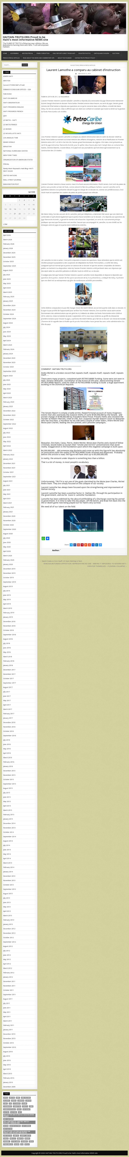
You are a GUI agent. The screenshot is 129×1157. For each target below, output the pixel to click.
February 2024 (8, 349)
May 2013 (7, 907)
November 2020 (9, 520)
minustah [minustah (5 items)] (20, 1139)
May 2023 (7, 389)
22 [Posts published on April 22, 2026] (20, 214)
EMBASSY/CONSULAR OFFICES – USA (17, 89)
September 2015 (9, 784)
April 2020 (7, 551)
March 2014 (7, 863)
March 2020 (7, 555)
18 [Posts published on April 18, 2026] (34, 209)
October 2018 (8, 630)
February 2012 (8, 972)
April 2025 (7, 288)
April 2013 (7, 911)
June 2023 (7, 384)
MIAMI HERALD (9, 142)
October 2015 (8, 779)
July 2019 (6, 591)
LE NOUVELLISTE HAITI (12, 133)
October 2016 (8, 731)
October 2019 (8, 577)
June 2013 (7, 902)
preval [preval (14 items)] (31, 1141)
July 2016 (6, 740)
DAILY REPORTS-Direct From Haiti (64, 53)
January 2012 (8, 977)
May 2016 (7, 749)
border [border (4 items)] (14, 1101)
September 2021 (9, 476)
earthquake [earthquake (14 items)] (26, 1109)
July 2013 (6, 898)
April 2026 (7, 235)
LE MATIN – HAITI (10, 120)
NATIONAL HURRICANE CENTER (15, 151)
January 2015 (8, 819)
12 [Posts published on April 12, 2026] (6, 209)
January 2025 (8, 301)
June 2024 (7, 332)
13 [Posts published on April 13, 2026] (10, 209)
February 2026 (8, 244)
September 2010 (9, 1047)
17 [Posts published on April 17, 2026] (29, 209)
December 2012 (9, 929)
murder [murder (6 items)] (27, 1139)
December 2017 (9, 670)
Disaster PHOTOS (84, 53)
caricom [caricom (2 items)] (28, 1101)
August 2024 (8, 323)
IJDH (5, 116)
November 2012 (9, 933)
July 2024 (6, 327)
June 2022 (7, 437)
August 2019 (8, 586)
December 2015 (9, 771)
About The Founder (65, 58)
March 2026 (7, 239)
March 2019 (7, 608)
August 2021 (8, 481)
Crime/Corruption (42, 53)
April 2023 (7, 393)
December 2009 (9, 1087)
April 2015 (7, 806)
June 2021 (7, 490)
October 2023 (8, 367)
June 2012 (7, 955)
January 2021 (8, 512)
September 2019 (9, 582)
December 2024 (9, 305)
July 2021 (6, 485)
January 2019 (8, 617)
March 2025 (7, 292)
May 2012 (7, 959)
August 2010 (8, 1051)
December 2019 (9, 569)
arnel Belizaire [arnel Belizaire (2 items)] (25, 1098)
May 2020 (7, 547)
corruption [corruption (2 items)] (16, 1106)
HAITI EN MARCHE (10, 98)
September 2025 (9, 266)
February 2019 (8, 613)
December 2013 (9, 876)
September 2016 (9, 735)
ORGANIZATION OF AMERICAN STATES (18, 160)
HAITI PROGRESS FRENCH (13, 111)
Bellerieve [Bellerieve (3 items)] (7, 1101)
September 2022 (9, 424)
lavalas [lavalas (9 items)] (6, 1139)
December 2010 (9, 1034)
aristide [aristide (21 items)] (11, 1098)
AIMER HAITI (8, 76)
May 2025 (7, 283)
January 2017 (8, 718)
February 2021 (8, 507)
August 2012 (8, 946)
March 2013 (7, 915)
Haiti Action (7, 94)
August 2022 (8, 428)
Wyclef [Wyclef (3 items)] (27, 1144)
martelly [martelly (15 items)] (12, 1139)
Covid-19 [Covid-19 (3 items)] (25, 1106)
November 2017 (9, 674)
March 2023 (7, 397)
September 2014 (9, 836)
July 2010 (6, 1056)
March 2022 (7, 450)
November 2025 (9, 257)
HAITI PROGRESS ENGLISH (13, 107)
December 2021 (9, 463)
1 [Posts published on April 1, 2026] (19, 200)
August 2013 (8, 893)
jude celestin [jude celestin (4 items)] (7, 1136)
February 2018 (8, 661)
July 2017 (6, 692)
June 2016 (7, 744)
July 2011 (6, 1003)
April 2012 (7, 964)
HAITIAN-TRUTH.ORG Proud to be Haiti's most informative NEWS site (25, 38)
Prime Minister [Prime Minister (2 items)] (8, 1144)
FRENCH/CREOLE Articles (11, 58)
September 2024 (9, 318)
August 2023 (8, 375)
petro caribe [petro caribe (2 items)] (15, 1141)
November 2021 (9, 468)
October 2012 (8, 937)
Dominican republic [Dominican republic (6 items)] (9, 1109)
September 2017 (9, 683)
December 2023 (9, 358)
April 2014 (7, 858)
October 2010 (8, 1043)
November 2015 (9, 775)
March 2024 (7, 345)
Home (5, 53)
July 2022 (6, 433)
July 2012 (6, 951)
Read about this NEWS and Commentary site (38, 58)
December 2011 (9, 981)
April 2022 (7, 446)
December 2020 (9, 516)
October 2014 (8, 832)
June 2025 (7, 279)
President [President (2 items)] (24, 1141)
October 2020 (8, 525)
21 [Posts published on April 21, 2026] (15, 214)
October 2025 (8, 261)
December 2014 (9, 823)
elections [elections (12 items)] (13, 1112)
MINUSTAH (7, 146)
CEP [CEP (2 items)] (10, 1104)
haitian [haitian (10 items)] (6, 1126)
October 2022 (8, 419)
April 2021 (7, 498)
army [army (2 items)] (17, 1098)
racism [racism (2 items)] (17, 1144)
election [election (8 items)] (6, 1112)
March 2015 (7, 810)
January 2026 (8, 248)
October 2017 (8, 678)
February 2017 (8, 713)
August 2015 (8, 788)
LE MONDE (7, 129)
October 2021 (8, 472)
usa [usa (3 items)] (22, 1144)
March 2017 (7, 709)
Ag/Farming (14, 53)
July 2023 (6, 380)
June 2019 (7, 595)
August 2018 (8, 639)
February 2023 (8, 402)
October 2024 (8, 314)
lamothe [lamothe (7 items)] (16, 1136)
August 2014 (8, 841)
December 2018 (9, 621)
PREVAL (6, 164)
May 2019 (7, 599)
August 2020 (8, 534)
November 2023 (9, 362)
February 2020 (8, 560)
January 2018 (8, 665)
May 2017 (7, 700)
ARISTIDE (6, 81)
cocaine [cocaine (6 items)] (24, 1104)
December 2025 (9, 253)
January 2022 (8, 459)
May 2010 (7, 1065)
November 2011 (9, 986)
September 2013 (9, 889)
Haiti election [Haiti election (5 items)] (8, 1129)
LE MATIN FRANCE (10, 124)
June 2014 (7, 850)
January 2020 (8, 564)
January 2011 (8, 1030)
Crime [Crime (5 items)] (31, 1106)
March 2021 (7, 503)
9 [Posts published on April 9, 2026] (24, 205)
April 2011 (7, 1016)
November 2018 (9, 626)
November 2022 (9, 415)
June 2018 (7, 648)
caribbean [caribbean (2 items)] (21, 1101)
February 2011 (8, 1025)
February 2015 (8, 814)
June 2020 (7, 542)
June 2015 (7, 797)
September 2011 (9, 994)
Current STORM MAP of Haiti (14, 85)
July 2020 (6, 538)
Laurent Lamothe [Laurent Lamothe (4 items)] (25, 1136)
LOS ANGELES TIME (10, 138)
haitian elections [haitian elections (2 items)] (15, 1126)
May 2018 (7, 652)
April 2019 (7, 604)
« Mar (5, 224)
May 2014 (7, 854)
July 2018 (6, 643)
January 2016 (8, 766)
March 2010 (7, 1073)
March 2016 (7, 757)
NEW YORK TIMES (10, 155)
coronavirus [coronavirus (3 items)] (7, 1106)
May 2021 (7, 494)
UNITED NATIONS (10, 175)
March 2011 (7, 1021)
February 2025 (8, 296)
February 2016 (8, 762)
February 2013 (8, 920)
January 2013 (8, 924)
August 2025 (8, 270)
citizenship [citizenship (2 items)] (16, 1104)
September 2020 (9, 529)
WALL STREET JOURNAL (12, 180)
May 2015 (7, 801)
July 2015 (6, 792)
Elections (115, 53)
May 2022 (7, 441)
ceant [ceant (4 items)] (5, 1104)
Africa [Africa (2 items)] (5, 1098)
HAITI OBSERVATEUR (11, 102)
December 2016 (9, 722)
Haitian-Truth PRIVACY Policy (85, 58)
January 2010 (8, 1082)
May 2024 (7, 336)
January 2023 (8, 406)
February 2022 (8, 455)
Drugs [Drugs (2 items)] (19, 1109)
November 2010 (9, 1038)
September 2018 (9, 634)
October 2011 (8, 990)
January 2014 (8, 872)
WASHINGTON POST (11, 184)
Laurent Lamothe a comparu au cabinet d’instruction (83, 70)
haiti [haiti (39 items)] (19, 1112)
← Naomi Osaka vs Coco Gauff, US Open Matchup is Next (61, 561)
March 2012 (7, 968)
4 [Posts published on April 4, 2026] (33, 200)
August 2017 (8, 687)
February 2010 (8, 1078)
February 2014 (8, 867)
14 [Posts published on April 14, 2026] (15, 209)
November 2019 (9, 573)
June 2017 (7, 696)
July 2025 (6, 275)
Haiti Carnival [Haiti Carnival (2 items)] (26, 1126)
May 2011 (7, 1012)
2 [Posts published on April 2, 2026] (24, 200)
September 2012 (9, 942)
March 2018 (7, 656)
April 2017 (7, 705)
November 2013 (9, 880)
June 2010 (7, 1060)
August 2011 (8, 999)
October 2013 (8, 885)
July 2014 (6, 845)
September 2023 (9, 371)
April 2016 (7, 753)
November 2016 (9, 727)
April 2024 (7, 340)
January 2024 (8, 354)
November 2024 (9, 310)
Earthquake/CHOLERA (101, 53)
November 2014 (9, 828)
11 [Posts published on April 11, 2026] (34, 205)
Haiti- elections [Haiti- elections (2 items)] (8, 1119)
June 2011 (7, 1008)
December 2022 (9, 411)
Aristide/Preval (27, 53)
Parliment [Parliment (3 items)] (7, 1141)
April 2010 (7, 1069)
